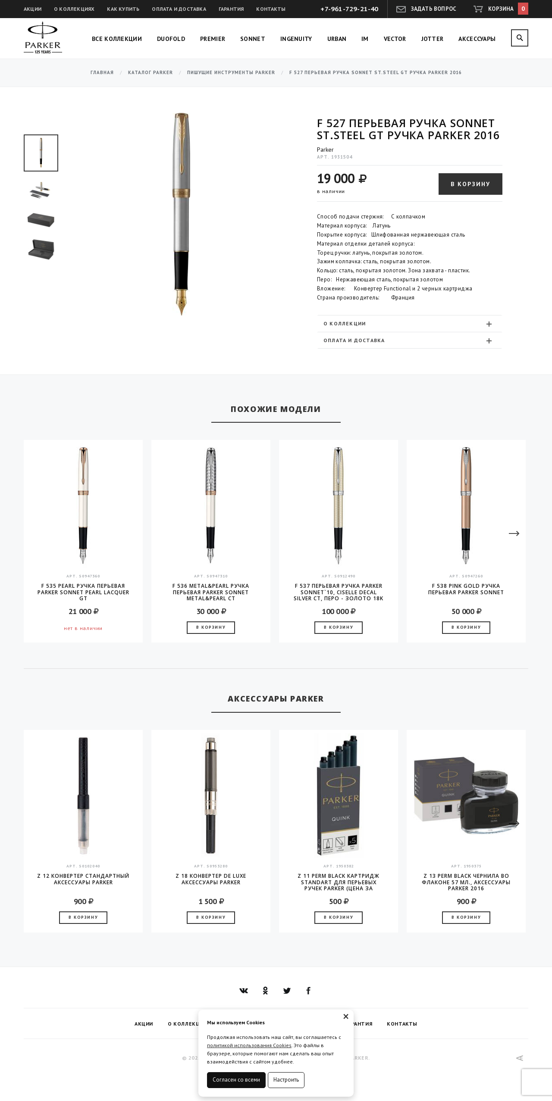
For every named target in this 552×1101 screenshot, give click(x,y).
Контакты (270, 9)
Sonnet (252, 39)
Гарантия (231, 9)
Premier (212, 39)
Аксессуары (477, 39)
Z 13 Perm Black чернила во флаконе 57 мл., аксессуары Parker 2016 (466, 882)
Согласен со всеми (236, 1079)
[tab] (409, 323)
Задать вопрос (434, 8)
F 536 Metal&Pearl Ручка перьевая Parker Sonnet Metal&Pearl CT (210, 592)
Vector (395, 39)
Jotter (432, 39)
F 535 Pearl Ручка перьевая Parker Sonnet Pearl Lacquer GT (83, 592)
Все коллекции (117, 39)
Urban (337, 39)
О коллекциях (74, 9)
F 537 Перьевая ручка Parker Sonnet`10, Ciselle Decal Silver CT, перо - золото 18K (338, 592)
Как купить (123, 9)
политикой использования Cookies (249, 1045)
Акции (32, 9)
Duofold (171, 39)
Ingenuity (296, 39)
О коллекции (408, 323)
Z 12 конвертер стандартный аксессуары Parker (83, 879)
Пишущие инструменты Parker (231, 72)
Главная (102, 72)
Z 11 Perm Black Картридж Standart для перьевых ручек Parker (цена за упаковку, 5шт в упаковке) (338, 882)
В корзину (470, 184)
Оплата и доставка (179, 9)
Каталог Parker (150, 72)
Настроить (286, 1079)
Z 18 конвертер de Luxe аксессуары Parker (211, 879)
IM (365, 39)
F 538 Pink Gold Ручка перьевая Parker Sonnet (466, 589)
